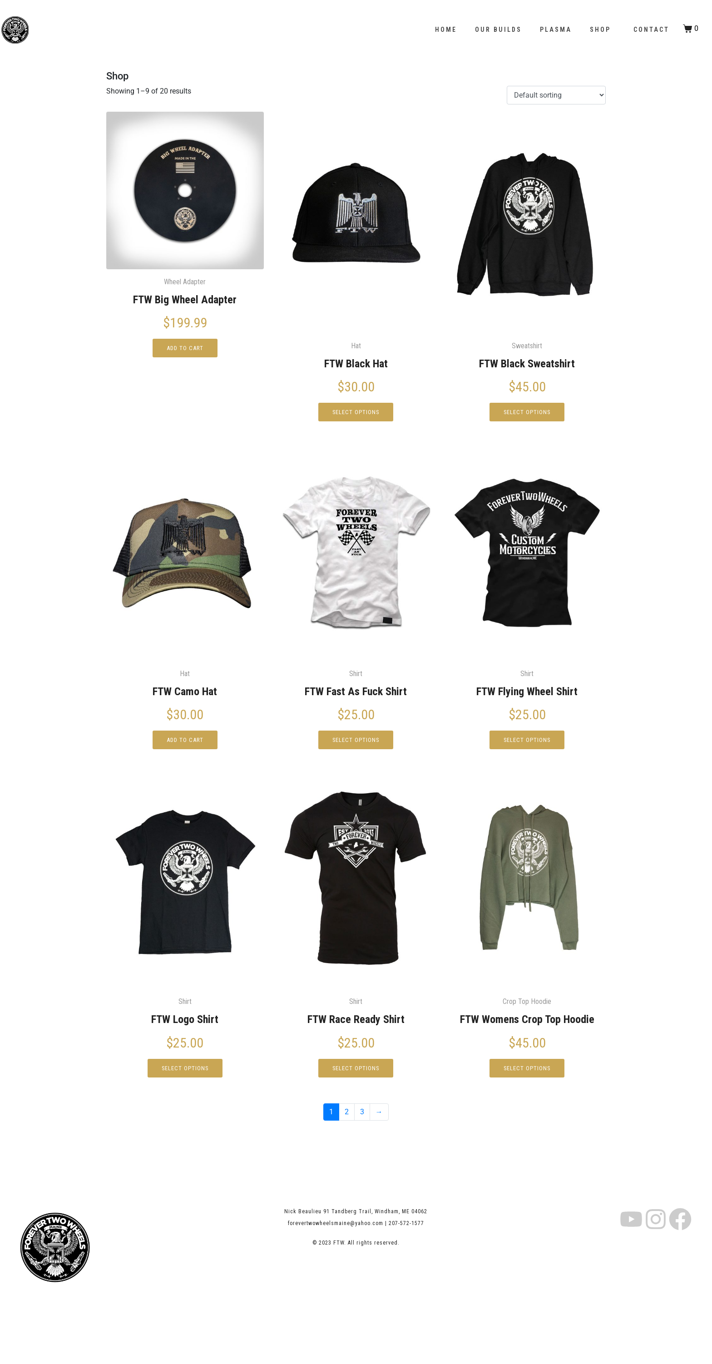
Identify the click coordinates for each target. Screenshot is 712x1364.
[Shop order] (556, 95)
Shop (600, 29)
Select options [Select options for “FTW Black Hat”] (355, 413)
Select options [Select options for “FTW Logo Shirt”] (185, 1072)
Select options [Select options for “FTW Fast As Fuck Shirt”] (355, 743)
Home (446, 29)
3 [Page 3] (362, 1116)
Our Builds (498, 29)
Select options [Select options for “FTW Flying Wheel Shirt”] (527, 743)
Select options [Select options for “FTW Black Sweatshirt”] (527, 413)
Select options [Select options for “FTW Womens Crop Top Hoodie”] (527, 1072)
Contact (651, 29)
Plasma (556, 29)
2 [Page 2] (347, 1116)
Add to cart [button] (185, 349)
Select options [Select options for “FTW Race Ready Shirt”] (355, 1072)
